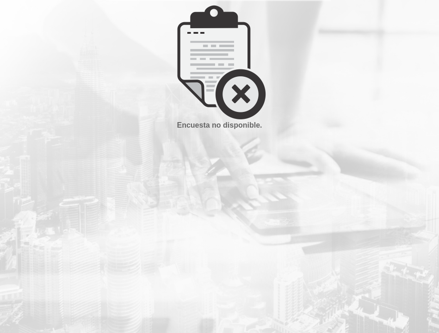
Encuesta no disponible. (219, 125)
